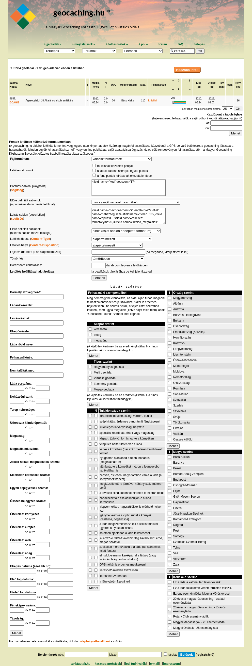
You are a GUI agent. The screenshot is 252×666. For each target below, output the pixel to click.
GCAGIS (14, 102)
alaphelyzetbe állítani (95, 641)
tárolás (172, 654)
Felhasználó (159, 84)
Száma (13, 82)
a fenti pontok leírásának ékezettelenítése (124, 176)
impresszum (171, 664)
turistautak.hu (80, 664)
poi (143, 44)
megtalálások (83, 44)
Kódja (13, 86)
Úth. (113, 84)
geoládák (52, 44)
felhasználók (117, 44)
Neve (29, 84)
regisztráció (205, 654)
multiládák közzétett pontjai (115, 166)
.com (230, 84)
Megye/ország (128, 84)
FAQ (180, 44)
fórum (162, 44)
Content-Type (40, 239)
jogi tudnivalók (135, 664)
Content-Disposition (44, 245)
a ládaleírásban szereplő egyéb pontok (122, 171)
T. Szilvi (152, 100)
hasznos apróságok (108, 664)
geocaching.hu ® (82, 12)
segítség (17, 190)
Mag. (143, 84)
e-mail (154, 664)
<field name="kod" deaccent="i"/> (129, 187)
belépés (199, 44)
